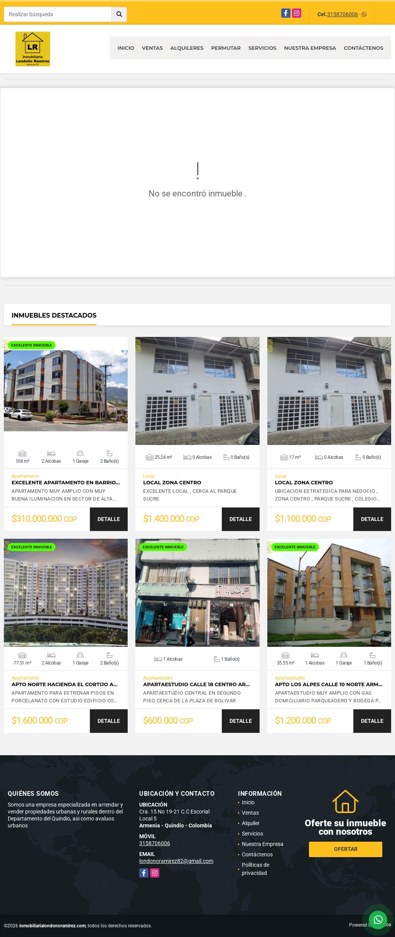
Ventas (152, 48)
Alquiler (251, 823)
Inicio (126, 48)
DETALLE (109, 519)
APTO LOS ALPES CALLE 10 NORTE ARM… (329, 684)
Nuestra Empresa (310, 48)
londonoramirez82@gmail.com (176, 861)
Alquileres (187, 48)
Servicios (262, 48)
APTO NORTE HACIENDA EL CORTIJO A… (65, 684)
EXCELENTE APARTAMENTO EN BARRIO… (66, 482)
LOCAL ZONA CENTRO (172, 482)
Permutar (226, 48)
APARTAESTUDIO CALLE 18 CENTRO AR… (196, 684)
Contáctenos (363, 48)
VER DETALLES (66, 391)
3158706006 (342, 14)
